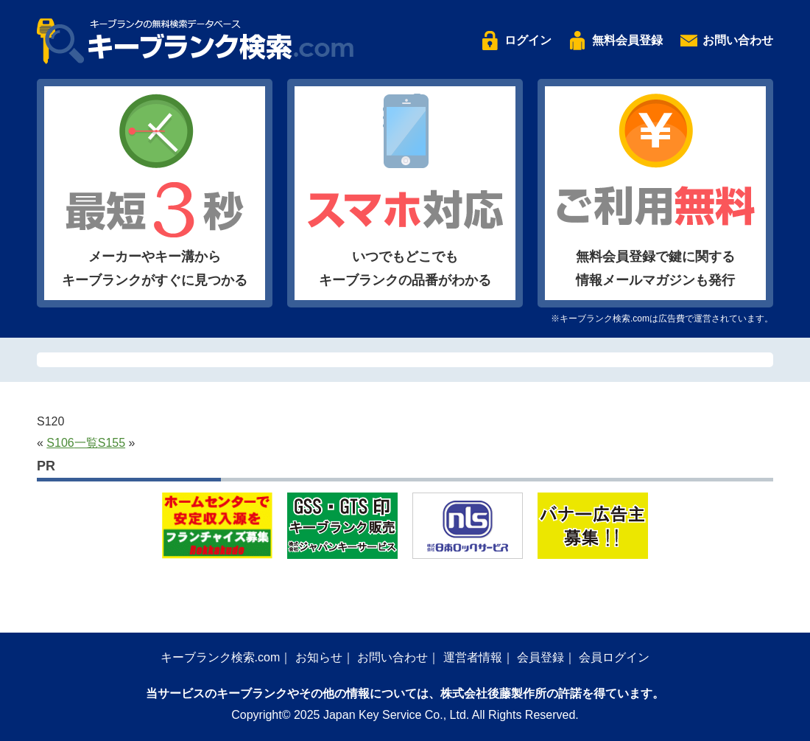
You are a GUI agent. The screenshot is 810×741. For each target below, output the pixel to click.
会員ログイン (614, 657)
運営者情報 (472, 657)
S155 (111, 442)
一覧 (86, 442)
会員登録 (540, 657)
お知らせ (318, 657)
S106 (60, 442)
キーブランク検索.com (221, 657)
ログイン (528, 40)
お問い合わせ (737, 40)
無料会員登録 (627, 40)
